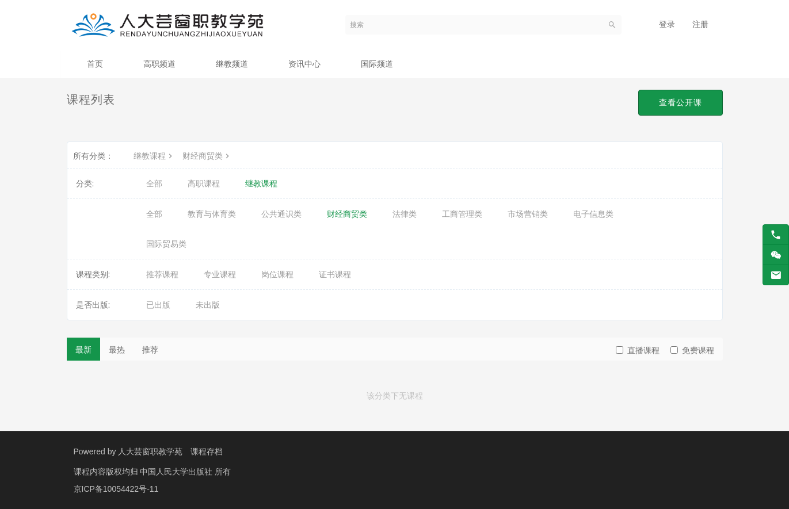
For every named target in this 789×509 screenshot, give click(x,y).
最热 (117, 349)
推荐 (150, 349)
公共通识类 (281, 214)
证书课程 (335, 274)
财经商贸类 (207, 155)
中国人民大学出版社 (177, 471)
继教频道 (232, 63)
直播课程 (638, 350)
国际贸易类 (166, 243)
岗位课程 (277, 274)
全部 (154, 183)
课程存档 (206, 451)
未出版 (208, 304)
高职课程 (204, 183)
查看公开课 (680, 102)
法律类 (404, 214)
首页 (95, 63)
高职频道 (159, 63)
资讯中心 (304, 63)
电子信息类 (593, 214)
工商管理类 (462, 214)
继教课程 (154, 155)
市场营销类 (528, 214)
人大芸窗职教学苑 (150, 451)
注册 (700, 24)
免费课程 (692, 350)
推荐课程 (162, 274)
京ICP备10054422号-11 (116, 488)
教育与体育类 (212, 214)
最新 (83, 349)
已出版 (158, 304)
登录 (667, 24)
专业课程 (220, 274)
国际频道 (377, 63)
